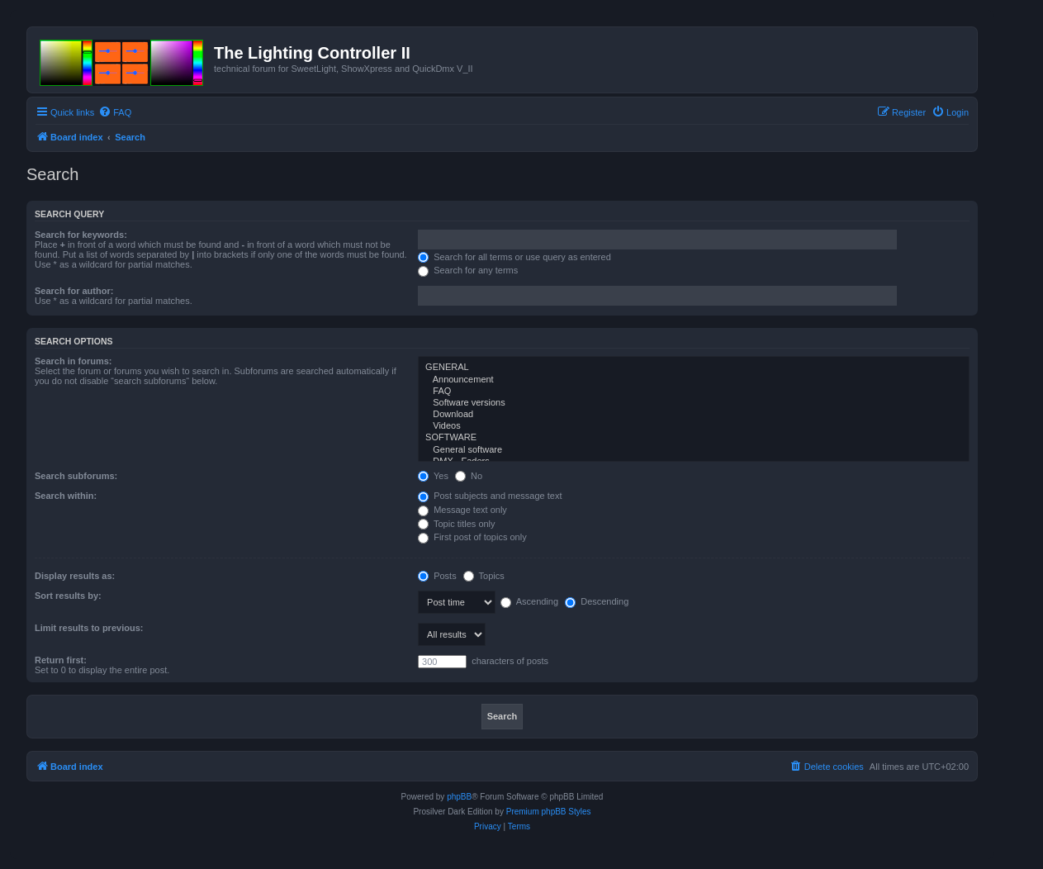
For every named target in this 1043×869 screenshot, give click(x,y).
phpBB (459, 796)
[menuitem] (114, 112)
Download (694, 414)
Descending (596, 601)
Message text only (462, 510)
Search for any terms (468, 270)
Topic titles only (456, 524)
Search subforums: (76, 476)
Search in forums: (73, 361)
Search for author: (74, 291)
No (468, 476)
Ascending (529, 601)
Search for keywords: (81, 235)
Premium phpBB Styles (548, 811)
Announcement (694, 380)
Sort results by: (68, 596)
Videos (694, 426)
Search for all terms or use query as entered (514, 257)
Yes (433, 476)
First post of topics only (472, 537)
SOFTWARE (694, 438)
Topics (484, 576)
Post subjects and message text (490, 496)
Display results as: (75, 576)
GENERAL (694, 367)
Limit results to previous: (89, 628)
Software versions (694, 403)
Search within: (66, 496)
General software (694, 450)
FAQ (694, 391)
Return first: (61, 660)
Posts (437, 576)
